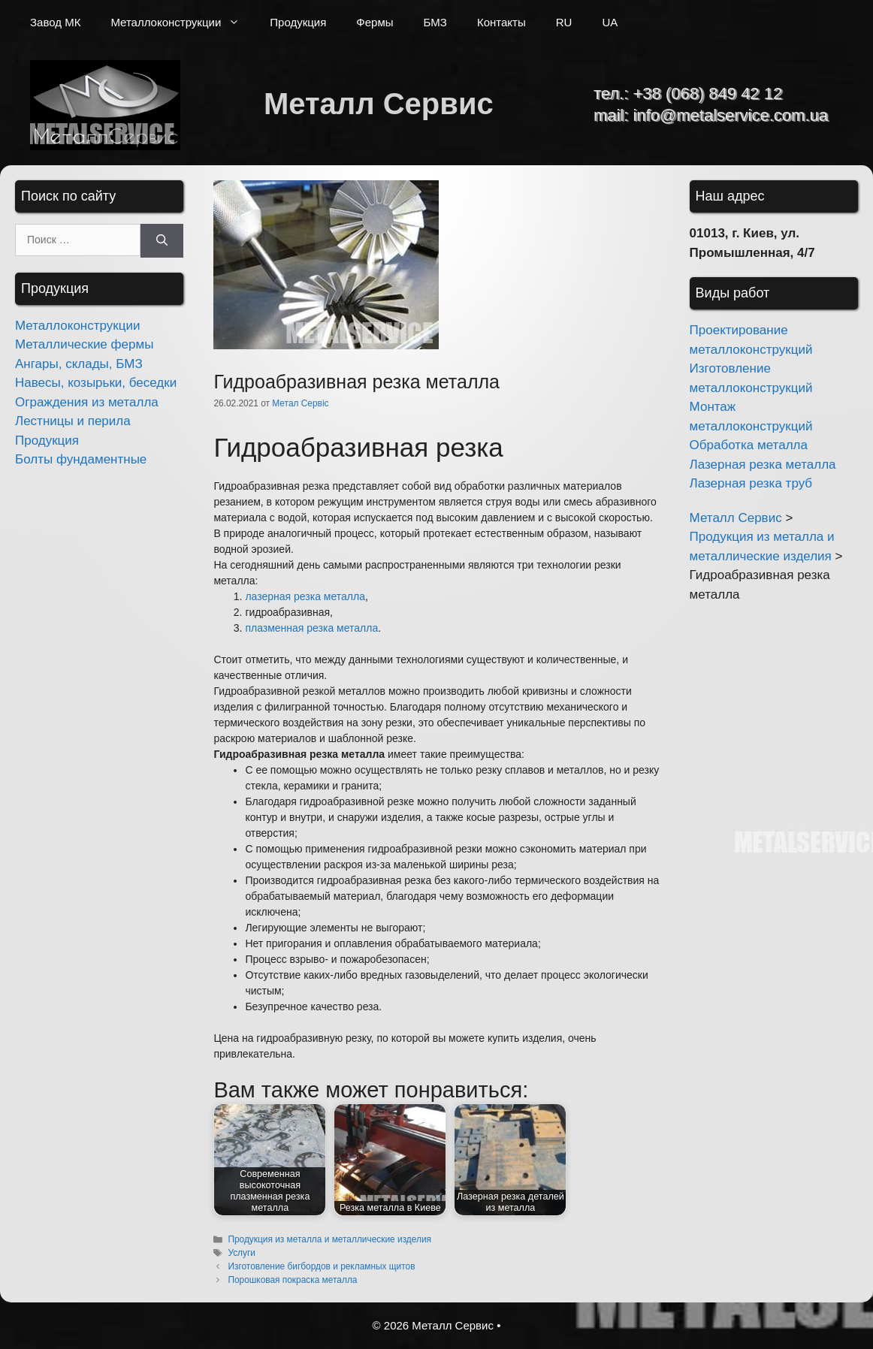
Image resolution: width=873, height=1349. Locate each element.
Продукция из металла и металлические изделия (329, 1239)
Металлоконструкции (182, 22)
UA (610, 22)
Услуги (241, 1253)
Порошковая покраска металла (292, 1280)
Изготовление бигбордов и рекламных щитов (321, 1266)
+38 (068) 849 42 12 (707, 93)
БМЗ (435, 22)
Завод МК (55, 22)
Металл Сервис (379, 103)
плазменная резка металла (311, 628)
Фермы (374, 22)
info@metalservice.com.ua (730, 115)
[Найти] (161, 241)
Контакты (501, 22)
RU (564, 22)
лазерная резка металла (305, 596)
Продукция (298, 22)
